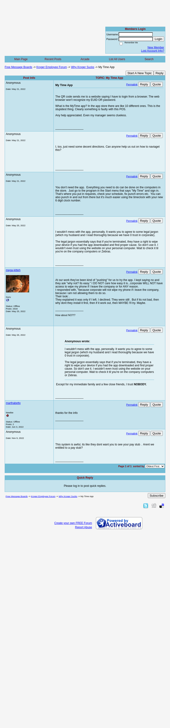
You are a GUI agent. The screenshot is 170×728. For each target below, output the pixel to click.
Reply (159, 73)
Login (158, 39)
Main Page (21, 59)
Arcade (85, 59)
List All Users (117, 59)
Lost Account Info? (152, 50)
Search (149, 59)
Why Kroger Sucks (82, 67)
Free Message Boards (18, 67)
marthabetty (13, 403)
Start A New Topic (140, 73)
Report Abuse (83, 527)
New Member (156, 47)
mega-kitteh (13, 270)
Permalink (132, 84)
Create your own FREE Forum (73, 523)
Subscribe (156, 495)
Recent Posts (53, 59)
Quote (156, 84)
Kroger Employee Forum (51, 67)
